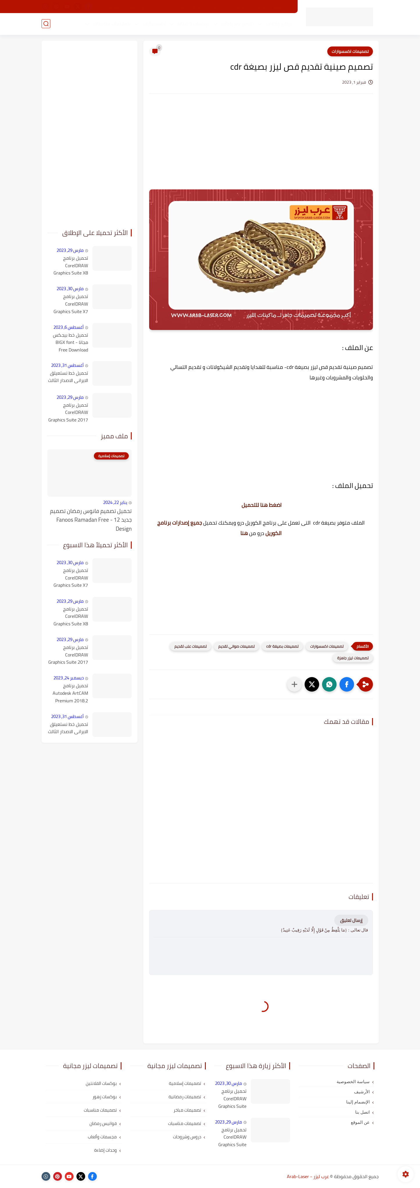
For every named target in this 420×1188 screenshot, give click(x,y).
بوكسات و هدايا (193, 23)
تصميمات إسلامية (185, 1083)
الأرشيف (164, 6)
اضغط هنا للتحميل (262, 505)
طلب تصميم (218, 6)
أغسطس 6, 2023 (68, 327)
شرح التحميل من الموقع (129, 6)
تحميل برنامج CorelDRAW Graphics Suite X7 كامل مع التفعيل (70, 304)
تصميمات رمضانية (185, 1096)
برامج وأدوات (279, 23)
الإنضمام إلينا (190, 6)
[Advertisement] (261, 147)
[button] (346, 684)
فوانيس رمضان (103, 1123)
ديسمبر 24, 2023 (68, 678)
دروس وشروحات (237, 23)
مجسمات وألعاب (102, 1137)
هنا (244, 533)
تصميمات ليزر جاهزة (353, 657)
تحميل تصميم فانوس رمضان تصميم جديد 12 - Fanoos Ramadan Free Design (91, 520)
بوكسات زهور (104, 1096)
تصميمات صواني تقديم (236, 646)
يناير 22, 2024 (115, 502)
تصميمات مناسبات (112, 23)
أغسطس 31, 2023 (67, 365)
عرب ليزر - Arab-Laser (308, 1176)
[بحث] (46, 23)
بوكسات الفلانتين (101, 1083)
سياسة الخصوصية (353, 1081)
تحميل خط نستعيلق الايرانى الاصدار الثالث (68, 376)
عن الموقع (282, 6)
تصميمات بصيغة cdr (282, 646)
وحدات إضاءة (105, 1150)
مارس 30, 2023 (70, 288)
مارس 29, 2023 (70, 250)
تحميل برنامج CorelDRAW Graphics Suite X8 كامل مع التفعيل (70, 265)
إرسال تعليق (351, 920)
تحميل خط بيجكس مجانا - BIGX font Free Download (70, 342)
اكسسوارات (154, 23)
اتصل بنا (242, 6)
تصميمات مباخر (187, 1110)
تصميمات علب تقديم (190, 646)
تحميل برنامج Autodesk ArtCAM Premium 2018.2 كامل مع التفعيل (70, 693)
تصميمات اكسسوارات (350, 51)
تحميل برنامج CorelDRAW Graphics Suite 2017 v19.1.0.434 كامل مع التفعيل (68, 412)
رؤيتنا (261, 6)
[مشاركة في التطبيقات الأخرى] (294, 684)
